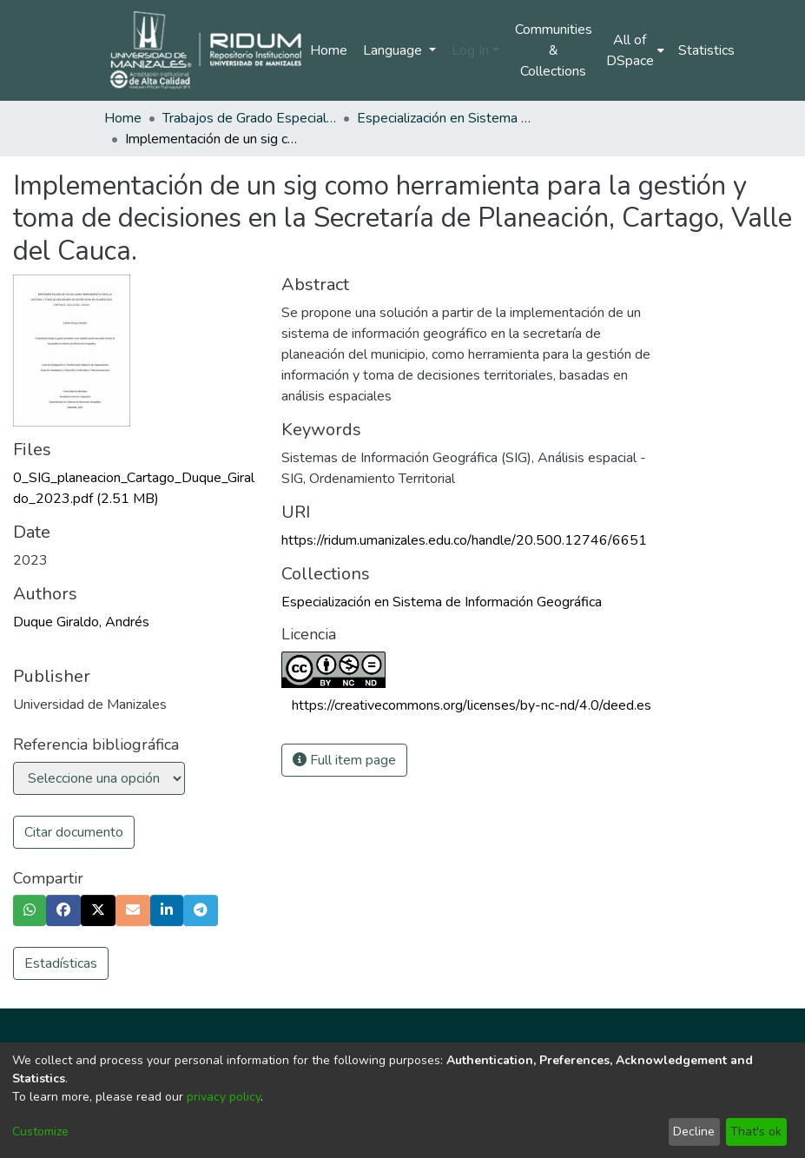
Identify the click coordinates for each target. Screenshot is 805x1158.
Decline (694, 1131)
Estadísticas (60, 963)
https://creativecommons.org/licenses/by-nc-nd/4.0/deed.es (471, 705)
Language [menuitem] (394, 50)
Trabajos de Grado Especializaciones (249, 118)
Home (328, 50)
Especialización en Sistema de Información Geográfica (444, 118)
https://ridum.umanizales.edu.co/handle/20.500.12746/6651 (464, 540)
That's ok (756, 1131)
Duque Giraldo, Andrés (81, 622)
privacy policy (224, 1097)
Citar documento (73, 832)
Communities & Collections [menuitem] (553, 50)
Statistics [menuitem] (706, 50)
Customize (40, 1131)
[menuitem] (635, 50)
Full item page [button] (344, 760)
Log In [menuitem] (470, 50)
